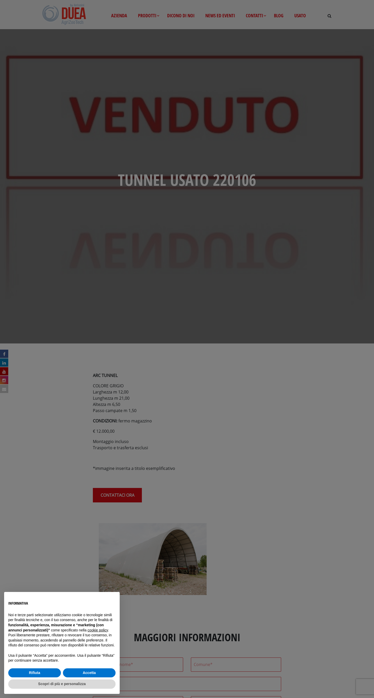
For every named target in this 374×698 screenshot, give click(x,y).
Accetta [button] (89, 673)
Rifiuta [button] (34, 673)
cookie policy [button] (97, 630)
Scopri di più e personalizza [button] (62, 684)
